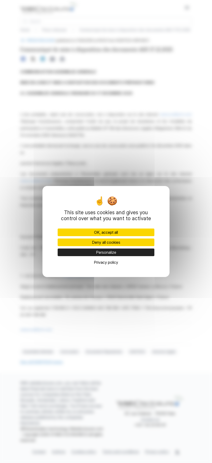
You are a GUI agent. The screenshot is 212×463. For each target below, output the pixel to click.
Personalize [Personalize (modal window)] (106, 252)
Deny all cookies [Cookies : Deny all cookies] (106, 242)
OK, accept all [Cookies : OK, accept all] (106, 232)
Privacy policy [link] (106, 262)
